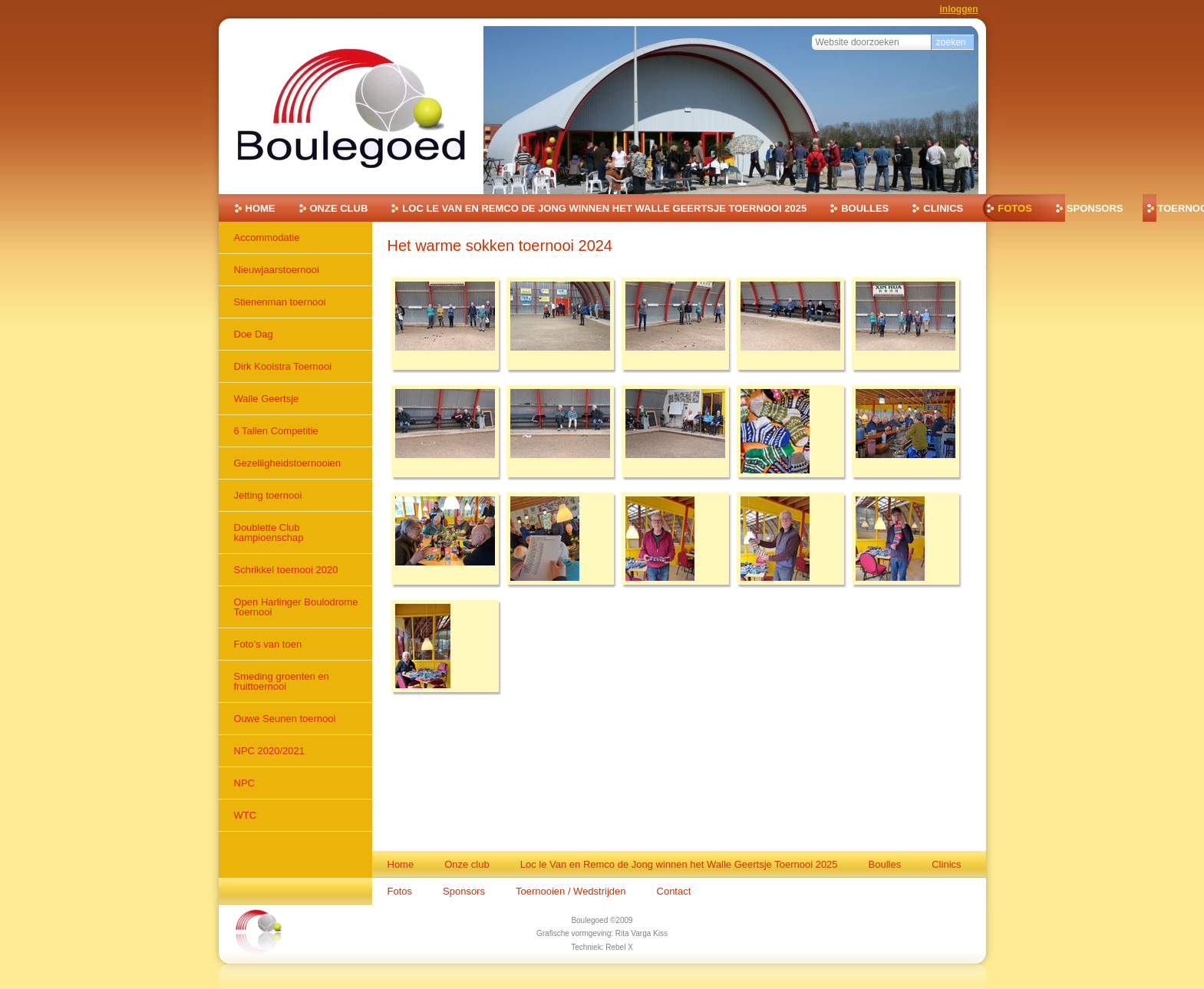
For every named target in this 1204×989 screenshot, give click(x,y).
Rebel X (619, 947)
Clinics (943, 208)
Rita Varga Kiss (641, 933)
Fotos (1015, 208)
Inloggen (959, 9)
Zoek (811, 32)
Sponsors (1095, 208)
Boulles (865, 208)
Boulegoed (589, 920)
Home (260, 208)
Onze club (339, 208)
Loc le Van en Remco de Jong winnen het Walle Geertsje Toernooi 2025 (604, 208)
